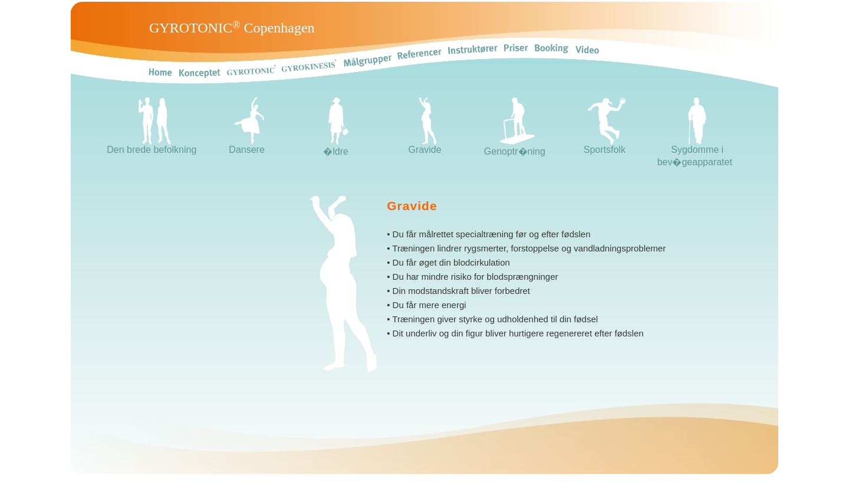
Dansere (246, 145)
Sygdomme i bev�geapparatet (694, 151)
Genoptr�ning (514, 146)
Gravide (425, 145)
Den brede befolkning (151, 145)
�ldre (335, 146)
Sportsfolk (605, 145)
